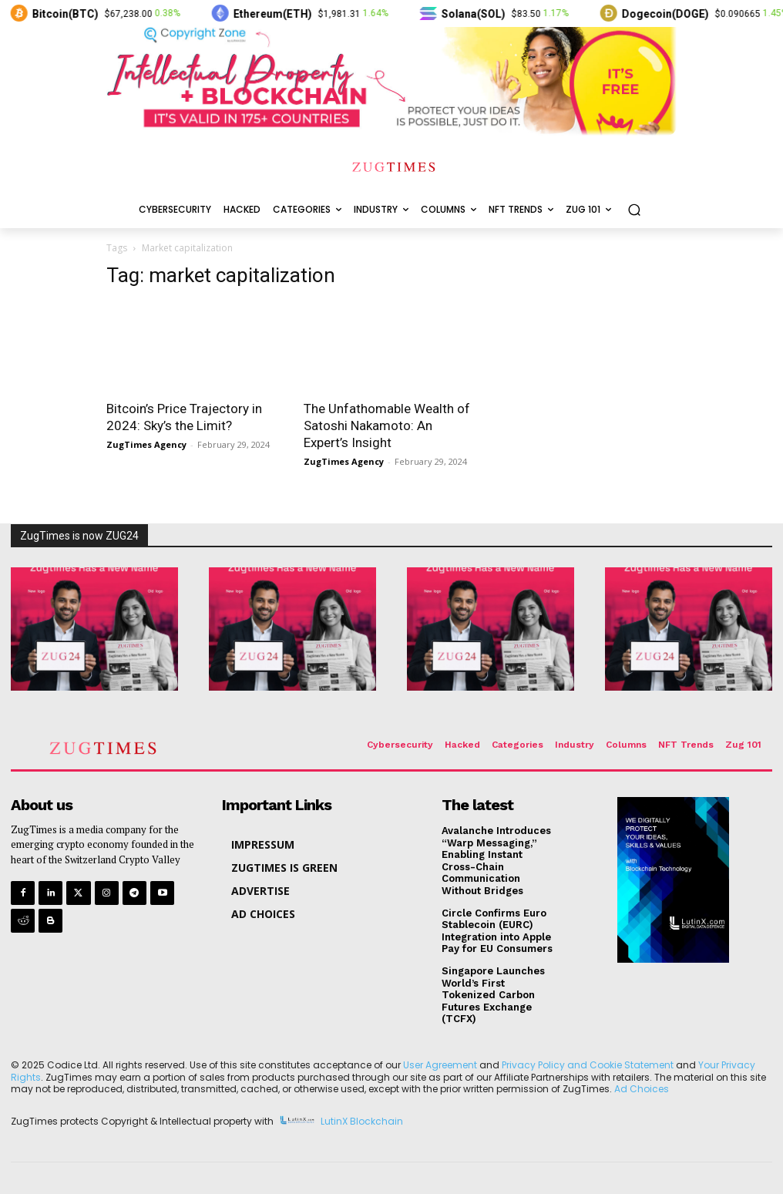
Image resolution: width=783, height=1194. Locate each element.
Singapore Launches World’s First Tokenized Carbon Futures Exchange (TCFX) (493, 994)
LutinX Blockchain (362, 1121)
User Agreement (440, 1064)
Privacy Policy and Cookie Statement (588, 1064)
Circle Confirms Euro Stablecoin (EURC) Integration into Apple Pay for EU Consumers (497, 931)
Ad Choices (641, 1088)
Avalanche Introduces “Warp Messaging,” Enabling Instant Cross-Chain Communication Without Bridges (496, 860)
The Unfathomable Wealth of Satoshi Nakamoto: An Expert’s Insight (387, 425)
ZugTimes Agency (146, 444)
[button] (633, 210)
